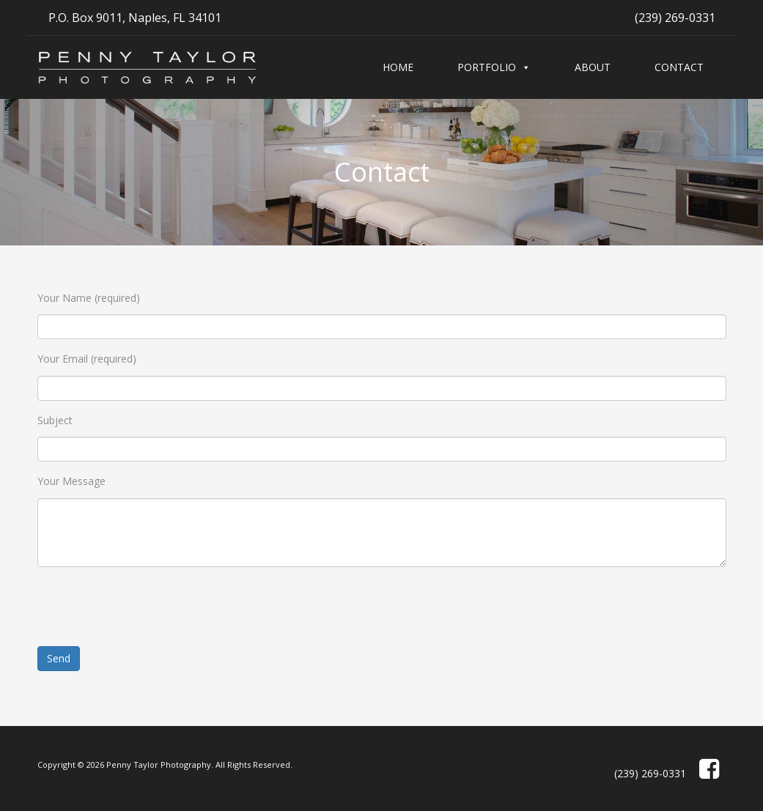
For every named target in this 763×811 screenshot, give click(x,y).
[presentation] (148, 606)
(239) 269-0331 (675, 18)
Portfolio (486, 67)
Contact (679, 67)
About (593, 67)
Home (398, 67)
